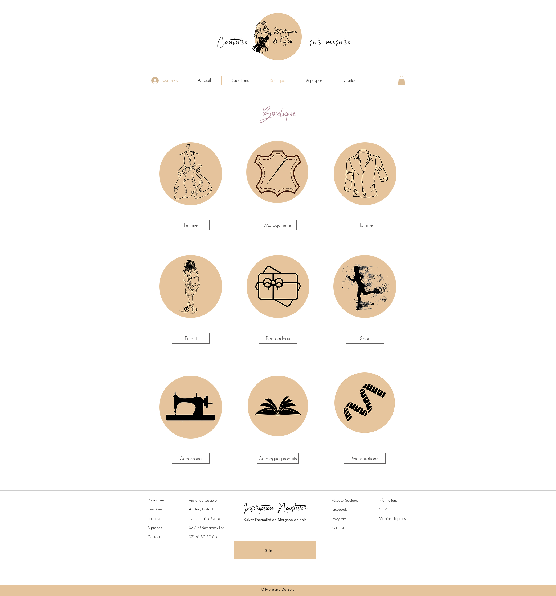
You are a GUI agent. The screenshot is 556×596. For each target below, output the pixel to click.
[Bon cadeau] (278, 338)
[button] (401, 80)
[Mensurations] (365, 458)
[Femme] (191, 225)
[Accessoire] (191, 458)
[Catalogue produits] (278, 458)
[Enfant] (191, 338)
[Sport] (365, 338)
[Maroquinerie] (278, 225)
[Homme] (365, 225)
